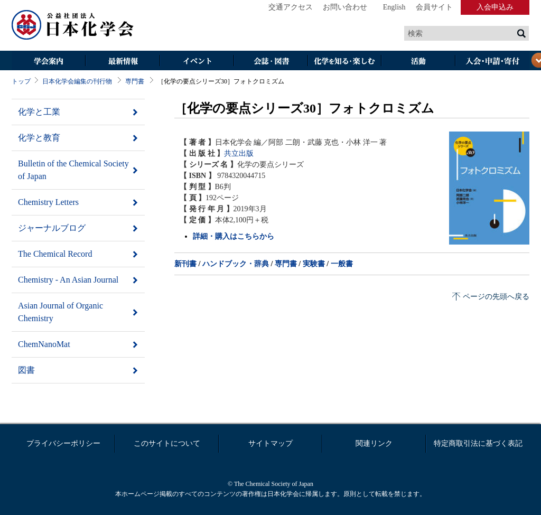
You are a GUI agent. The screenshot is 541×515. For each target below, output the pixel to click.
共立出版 (239, 153)
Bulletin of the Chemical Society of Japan (73, 170)
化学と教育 (39, 137)
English (394, 7)
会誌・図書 (270, 61)
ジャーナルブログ (52, 227)
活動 (418, 61)
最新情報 (123, 61)
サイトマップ (270, 443)
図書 (26, 370)
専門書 (134, 81)
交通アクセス (290, 7)
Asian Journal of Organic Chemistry (60, 312)
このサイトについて (167, 443)
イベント (197, 61)
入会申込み (495, 7)
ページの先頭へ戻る (496, 297)
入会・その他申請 (492, 61)
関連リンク (374, 443)
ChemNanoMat (44, 344)
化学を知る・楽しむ (344, 61)
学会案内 (49, 61)
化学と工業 (39, 111)
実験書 (314, 264)
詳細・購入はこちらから (233, 236)
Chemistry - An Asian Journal (68, 279)
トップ (21, 81)
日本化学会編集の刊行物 (77, 81)
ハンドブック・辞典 (235, 264)
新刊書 (185, 264)
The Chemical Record (55, 253)
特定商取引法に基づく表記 (478, 443)
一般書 (342, 264)
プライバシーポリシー (63, 443)
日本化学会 (73, 25)
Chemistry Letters (48, 202)
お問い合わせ (345, 7)
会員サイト (434, 7)
